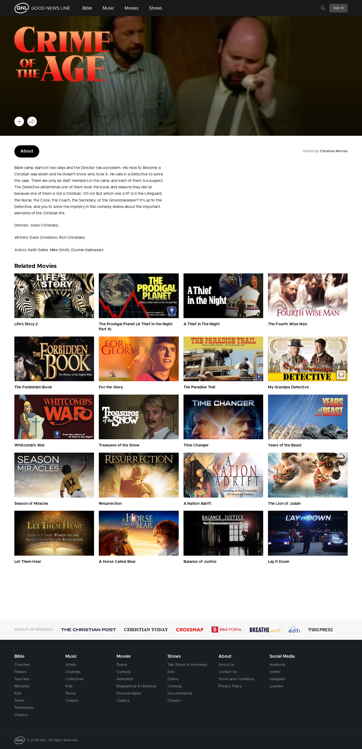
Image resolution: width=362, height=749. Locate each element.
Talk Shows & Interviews (187, 665)
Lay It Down (279, 562)
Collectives (74, 679)
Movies (132, 8)
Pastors (20, 672)
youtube (276, 686)
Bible (87, 8)
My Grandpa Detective (288, 387)
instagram (277, 679)
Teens (19, 700)
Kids (18, 693)
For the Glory (111, 387)
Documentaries (129, 693)
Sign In (338, 8)
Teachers (21, 679)
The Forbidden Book (33, 387)
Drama (122, 665)
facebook (277, 665)
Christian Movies (334, 151)
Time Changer (196, 445)
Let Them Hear (27, 562)
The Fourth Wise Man (287, 324)
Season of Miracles (31, 503)
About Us (226, 665)
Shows (155, 8)
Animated (125, 679)
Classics (20, 715)
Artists (70, 665)
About (26, 151)
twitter (275, 672)
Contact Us (227, 672)
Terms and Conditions (236, 679)
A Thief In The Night (202, 324)
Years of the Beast (285, 445)
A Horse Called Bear (117, 562)
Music (108, 8)
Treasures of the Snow (119, 445)
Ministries (21, 686)
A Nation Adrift (197, 503)
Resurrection (110, 503)
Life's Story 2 (26, 324)
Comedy (124, 672)
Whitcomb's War (29, 445)
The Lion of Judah (284, 503)
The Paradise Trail (200, 387)
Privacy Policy (230, 686)
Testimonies (24, 708)
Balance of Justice (200, 562)
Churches (21, 665)
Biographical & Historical (136, 686)
